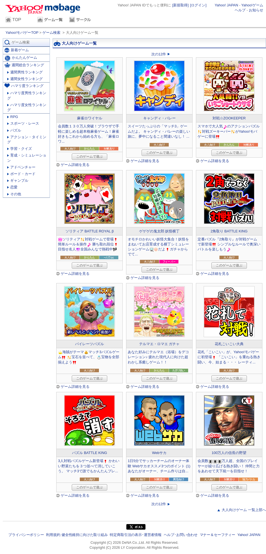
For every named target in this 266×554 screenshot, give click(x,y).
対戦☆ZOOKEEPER (229, 118)
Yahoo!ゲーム (252, 5)
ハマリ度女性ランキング (26, 107)
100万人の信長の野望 (229, 453)
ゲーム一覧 (50, 20)
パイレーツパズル (89, 344)
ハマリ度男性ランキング (26, 95)
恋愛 (12, 187)
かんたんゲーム (20, 58)
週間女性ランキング (25, 79)
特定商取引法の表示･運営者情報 (136, 535)
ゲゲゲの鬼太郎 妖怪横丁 (159, 231)
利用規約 (53, 535)
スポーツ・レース (23, 123)
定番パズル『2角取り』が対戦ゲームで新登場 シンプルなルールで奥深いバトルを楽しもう (229, 244)
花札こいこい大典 (229, 344)
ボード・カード (21, 174)
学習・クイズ (19, 149)
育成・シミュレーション (26, 157)
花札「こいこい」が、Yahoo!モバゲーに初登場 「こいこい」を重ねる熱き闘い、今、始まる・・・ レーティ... (229, 357)
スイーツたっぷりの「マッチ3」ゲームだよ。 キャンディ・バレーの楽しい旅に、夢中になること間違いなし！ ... (159, 131)
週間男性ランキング (25, 72)
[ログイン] (198, 5)
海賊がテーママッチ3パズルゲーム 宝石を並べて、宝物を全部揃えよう (88, 357)
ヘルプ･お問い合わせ (181, 535)
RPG (12, 117)
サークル (82, 20)
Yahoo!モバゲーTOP (22, 32)
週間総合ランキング (24, 65)
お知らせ (256, 10)
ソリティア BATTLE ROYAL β (89, 231)
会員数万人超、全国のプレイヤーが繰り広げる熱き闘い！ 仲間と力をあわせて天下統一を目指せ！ (229, 466)
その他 (14, 194)
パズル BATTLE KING (89, 453)
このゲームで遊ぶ (89, 156)
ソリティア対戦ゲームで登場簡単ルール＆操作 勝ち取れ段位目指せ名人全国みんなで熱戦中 (88, 244)
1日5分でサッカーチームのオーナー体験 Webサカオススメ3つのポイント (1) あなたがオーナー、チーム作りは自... (159, 466)
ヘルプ (240, 10)
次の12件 (158, 54)
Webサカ (159, 453)
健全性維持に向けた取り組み (85, 535)
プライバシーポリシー (26, 535)
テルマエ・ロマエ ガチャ (159, 344)
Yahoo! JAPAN (226, 5)
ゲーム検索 (51, 32)
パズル (14, 130)
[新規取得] (180, 5)
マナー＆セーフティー (217, 535)
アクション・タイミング (26, 139)
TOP (19, 20)
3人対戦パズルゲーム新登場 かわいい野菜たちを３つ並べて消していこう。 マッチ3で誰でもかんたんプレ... (88, 466)
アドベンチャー (21, 167)
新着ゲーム (16, 50)
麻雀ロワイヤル (89, 118)
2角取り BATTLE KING (229, 231)
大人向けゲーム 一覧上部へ (244, 510)
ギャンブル (17, 180)
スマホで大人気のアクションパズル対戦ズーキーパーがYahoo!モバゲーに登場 (229, 131)
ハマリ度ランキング (24, 85)
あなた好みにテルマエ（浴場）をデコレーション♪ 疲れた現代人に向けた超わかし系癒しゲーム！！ (158, 357)
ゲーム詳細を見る (75, 165)
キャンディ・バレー (159, 118)
